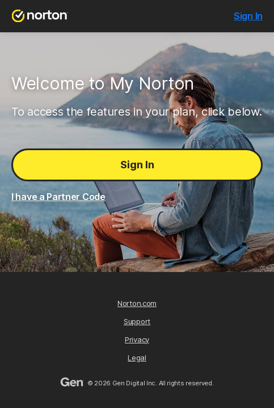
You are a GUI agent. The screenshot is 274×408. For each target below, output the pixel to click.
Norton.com (137, 303)
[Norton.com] (40, 16)
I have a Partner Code (58, 196)
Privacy (137, 339)
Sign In (137, 165)
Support (137, 321)
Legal (137, 357)
